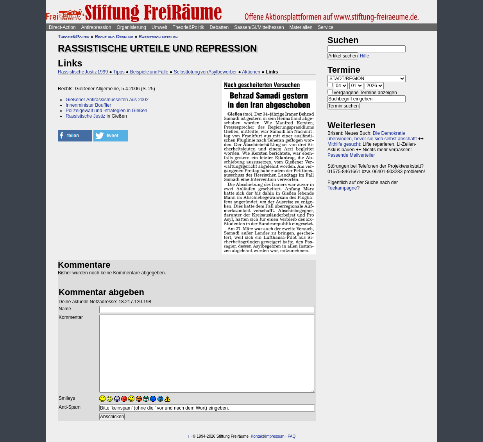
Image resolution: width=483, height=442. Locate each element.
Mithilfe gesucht (343, 144)
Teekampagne (342, 188)
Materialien (301, 27)
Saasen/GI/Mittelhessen (259, 27)
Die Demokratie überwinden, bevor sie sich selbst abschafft (372, 136)
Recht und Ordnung (114, 36)
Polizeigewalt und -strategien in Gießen (106, 110)
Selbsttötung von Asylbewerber (205, 72)
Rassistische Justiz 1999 (83, 72)
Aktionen (251, 72)
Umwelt (159, 27)
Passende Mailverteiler (351, 155)
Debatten (219, 27)
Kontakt (257, 436)
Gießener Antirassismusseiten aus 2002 (107, 99)
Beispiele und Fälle (149, 72)
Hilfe (364, 56)
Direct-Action (62, 27)
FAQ (291, 436)
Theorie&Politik (188, 27)
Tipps (119, 72)
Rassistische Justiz (85, 116)
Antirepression (96, 27)
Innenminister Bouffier (88, 105)
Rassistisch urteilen (157, 36)
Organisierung (131, 27)
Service (325, 27)
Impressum (274, 436)
